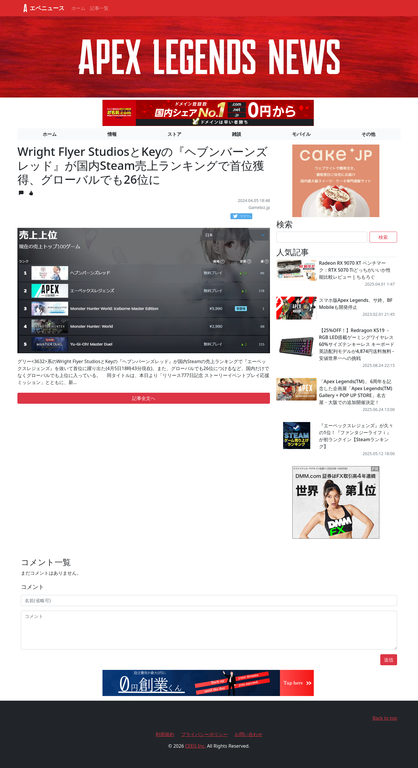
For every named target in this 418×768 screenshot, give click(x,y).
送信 (388, 660)
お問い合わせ (248, 734)
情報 (112, 134)
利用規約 (165, 734)
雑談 (236, 134)
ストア (174, 134)
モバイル (301, 134)
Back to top (384, 718)
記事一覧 (99, 8)
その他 (368, 134)
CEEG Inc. (195, 746)
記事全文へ (143, 398)
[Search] (321, 237)
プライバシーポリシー (204, 734)
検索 (383, 237)
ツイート (242, 216)
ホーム (78, 8)
